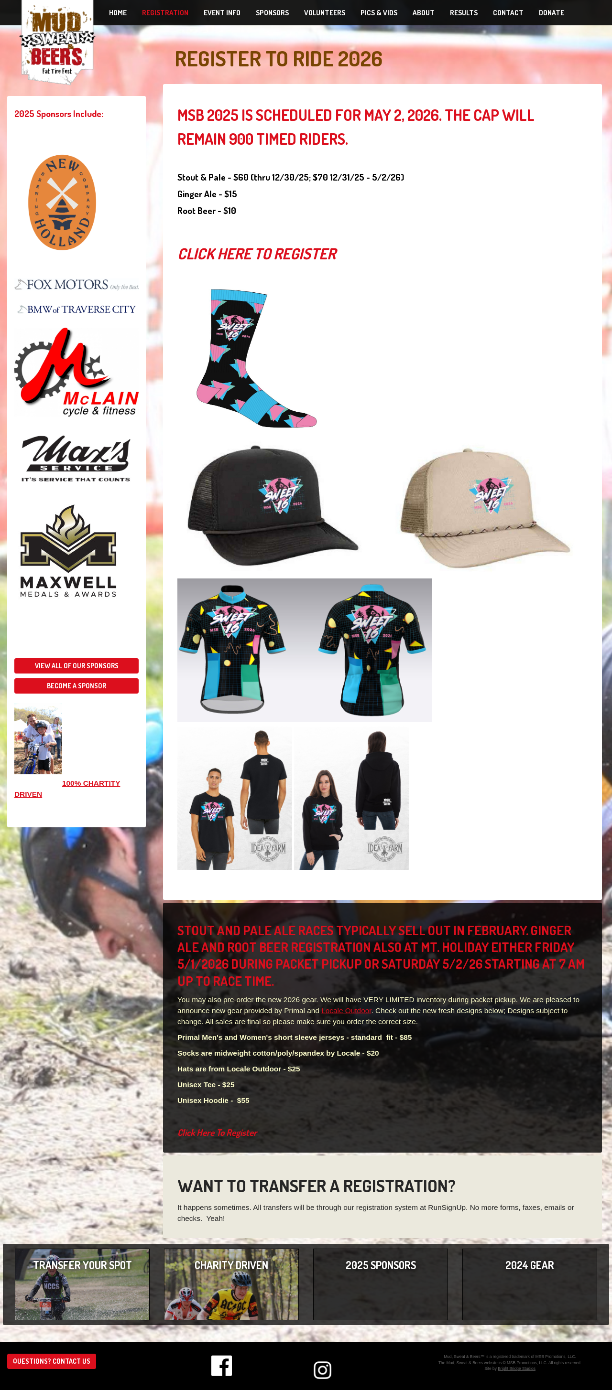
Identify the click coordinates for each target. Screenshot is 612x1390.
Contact (508, 12)
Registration (165, 12)
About (424, 12)
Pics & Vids (379, 12)
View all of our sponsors (77, 666)
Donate (551, 12)
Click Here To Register (256, 253)
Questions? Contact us (51, 1361)
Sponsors (272, 12)
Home (118, 12)
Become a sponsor (76, 686)
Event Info (222, 12)
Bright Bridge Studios (517, 1368)
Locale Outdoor (346, 1010)
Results (464, 12)
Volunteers (324, 12)
